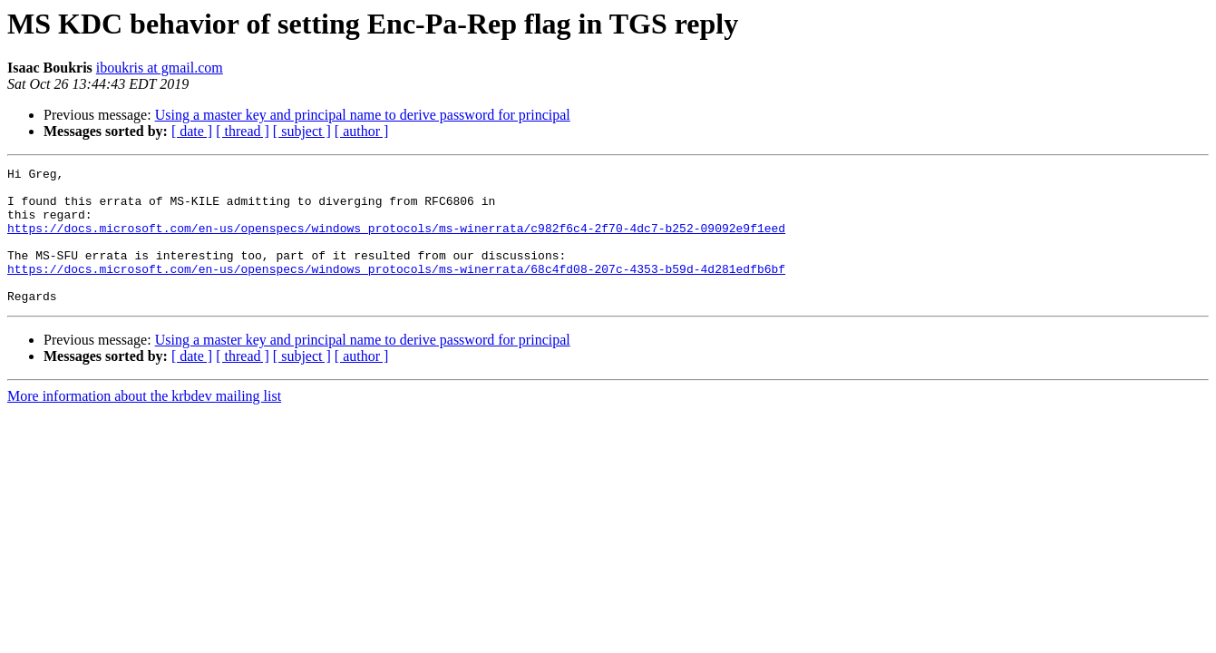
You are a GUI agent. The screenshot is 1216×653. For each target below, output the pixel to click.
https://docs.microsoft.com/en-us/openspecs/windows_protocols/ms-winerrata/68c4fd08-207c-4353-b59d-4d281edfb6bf (396, 290)
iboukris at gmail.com (159, 67)
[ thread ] (242, 131)
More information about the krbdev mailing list (144, 423)
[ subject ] (302, 131)
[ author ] (362, 131)
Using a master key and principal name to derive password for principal (362, 114)
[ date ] (191, 131)
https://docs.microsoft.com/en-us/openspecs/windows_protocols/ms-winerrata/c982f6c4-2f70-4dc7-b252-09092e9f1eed (396, 241)
